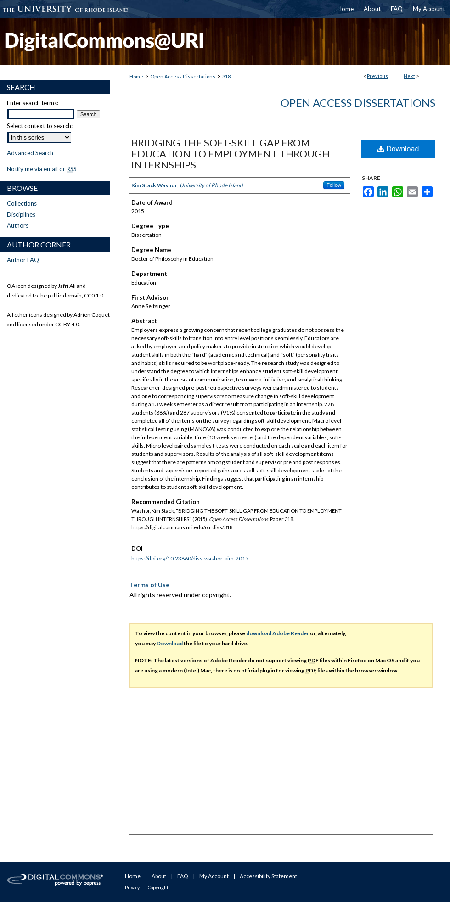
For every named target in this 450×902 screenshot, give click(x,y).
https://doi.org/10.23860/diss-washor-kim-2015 (189, 558)
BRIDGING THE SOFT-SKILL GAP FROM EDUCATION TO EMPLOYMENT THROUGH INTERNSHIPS (230, 153)
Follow (333, 185)
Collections (22, 203)
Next (409, 76)
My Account (214, 876)
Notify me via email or (42, 169)
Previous (377, 76)
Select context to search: (40, 125)
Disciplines (21, 214)
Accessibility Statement (268, 876)
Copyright (158, 887)
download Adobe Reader (277, 633)
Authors (17, 225)
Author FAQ (23, 259)
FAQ (182, 876)
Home (136, 76)
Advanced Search (30, 153)
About (159, 876)
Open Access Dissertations (182, 76)
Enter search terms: (32, 102)
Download (398, 149)
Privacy (132, 887)
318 (226, 76)
